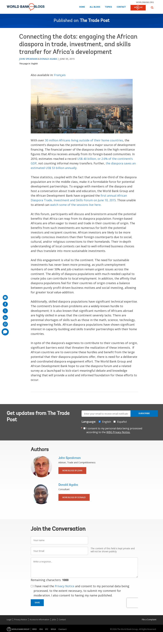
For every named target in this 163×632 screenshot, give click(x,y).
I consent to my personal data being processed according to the (114, 430)
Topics (108, 7)
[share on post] (5, 310)
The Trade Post (95, 21)
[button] (152, 7)
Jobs (54, 619)
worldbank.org (145, 2)
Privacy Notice (64, 586)
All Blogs (95, 7)
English (34, 63)
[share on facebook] (5, 304)
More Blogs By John (72, 470)
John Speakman (28, 59)
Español (122, 421)
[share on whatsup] (5, 324)
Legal (9, 619)
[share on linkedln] (5, 317)
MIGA (53, 629)
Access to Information (39, 619)
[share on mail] (5, 297)
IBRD (34, 629)
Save (37, 603)
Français (60, 75)
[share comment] (5, 331)
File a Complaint (149, 619)
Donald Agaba (48, 59)
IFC (46, 629)
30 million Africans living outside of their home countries (84, 140)
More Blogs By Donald (74, 497)
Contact (121, 7)
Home (82, 7)
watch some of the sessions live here (75, 205)
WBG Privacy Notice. (118, 432)
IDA (41, 629)
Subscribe (144, 413)
